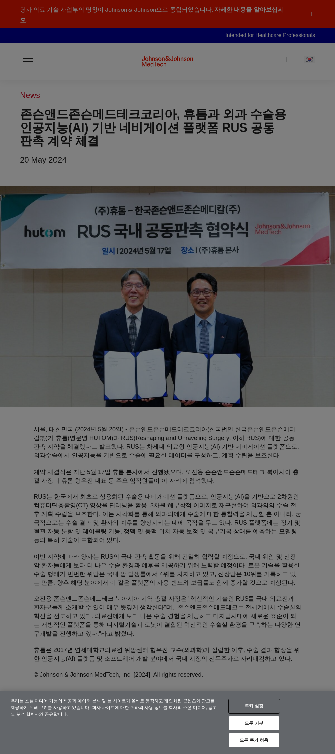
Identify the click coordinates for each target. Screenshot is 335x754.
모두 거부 (254, 723)
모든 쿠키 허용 (254, 740)
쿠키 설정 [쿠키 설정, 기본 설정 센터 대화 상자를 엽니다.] (254, 705)
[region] (167, 722)
